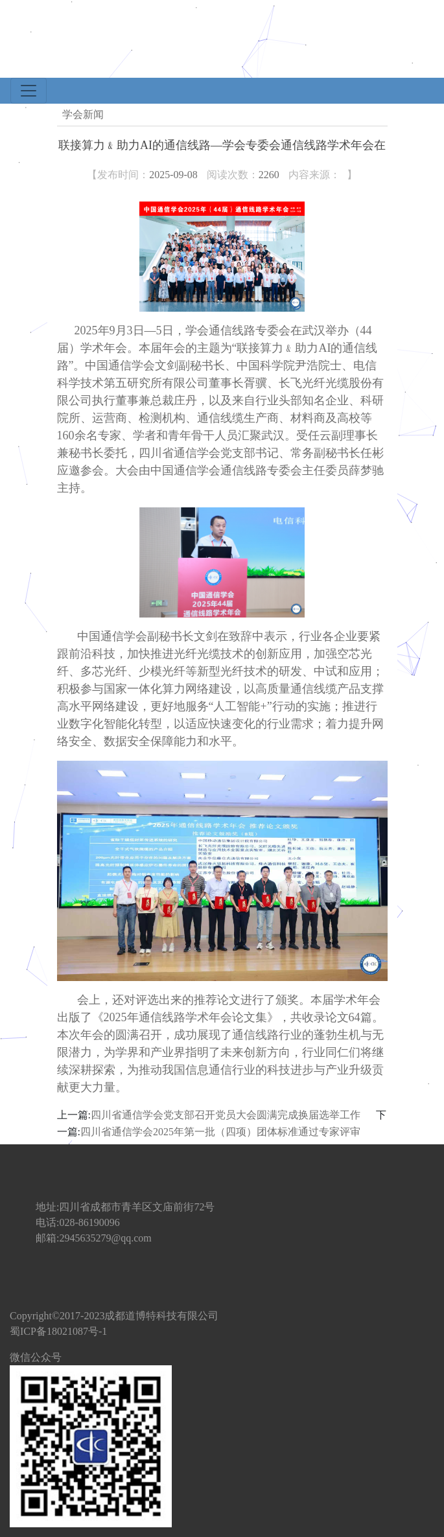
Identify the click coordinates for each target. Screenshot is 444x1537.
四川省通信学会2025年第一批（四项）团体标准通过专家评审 (220, 1131)
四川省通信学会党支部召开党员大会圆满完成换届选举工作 (225, 1114)
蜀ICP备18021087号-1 (58, 1331)
